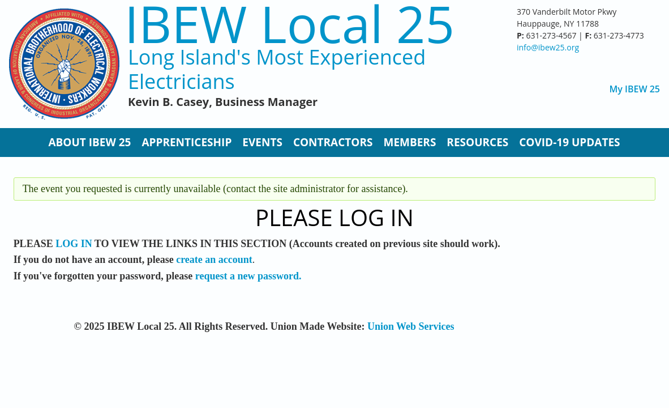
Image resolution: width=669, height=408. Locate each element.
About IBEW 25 (89, 142)
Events (262, 142)
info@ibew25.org (548, 47)
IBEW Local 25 (289, 23)
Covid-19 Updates (569, 142)
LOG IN (73, 243)
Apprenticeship (186, 142)
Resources (477, 142)
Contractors (333, 142)
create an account (214, 259)
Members (409, 142)
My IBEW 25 (635, 89)
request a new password (247, 276)
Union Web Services (410, 326)
